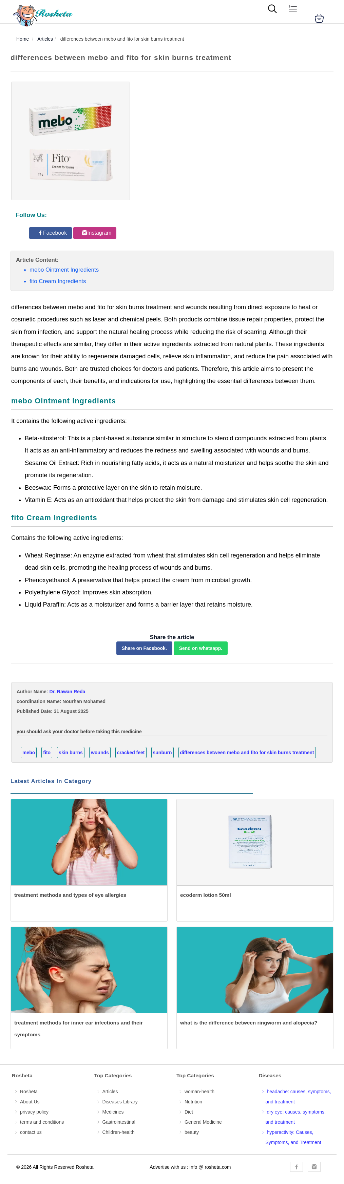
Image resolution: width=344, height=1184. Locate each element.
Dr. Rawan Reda (67, 691)
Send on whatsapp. (201, 648)
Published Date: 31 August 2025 (53, 711)
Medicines (113, 1112)
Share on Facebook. (144, 648)
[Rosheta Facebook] (52, 233)
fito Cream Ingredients (58, 281)
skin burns (71, 752)
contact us (31, 1132)
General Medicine (203, 1122)
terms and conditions (42, 1122)
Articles (110, 1091)
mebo (28, 752)
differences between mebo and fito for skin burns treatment (247, 752)
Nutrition (193, 1101)
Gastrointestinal (118, 1122)
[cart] (319, 18)
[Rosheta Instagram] (314, 1167)
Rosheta (29, 1091)
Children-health (118, 1132)
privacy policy (34, 1112)
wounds (100, 752)
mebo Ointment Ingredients (64, 270)
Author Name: (51, 691)
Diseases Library (120, 1101)
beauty (192, 1132)
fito (47, 752)
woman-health (199, 1091)
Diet (189, 1112)
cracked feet (131, 752)
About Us (30, 1101)
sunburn (162, 752)
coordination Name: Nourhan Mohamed (61, 701)
